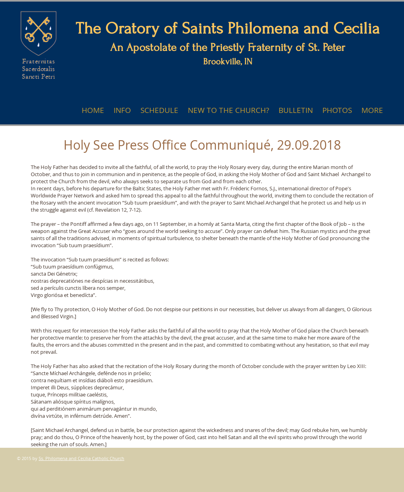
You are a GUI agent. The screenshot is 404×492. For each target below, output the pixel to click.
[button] (372, 110)
